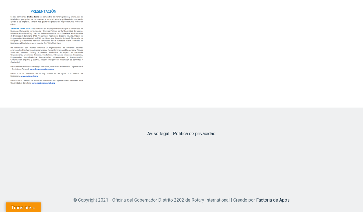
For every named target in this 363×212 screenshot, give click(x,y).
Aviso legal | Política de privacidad (181, 133)
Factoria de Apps (273, 200)
